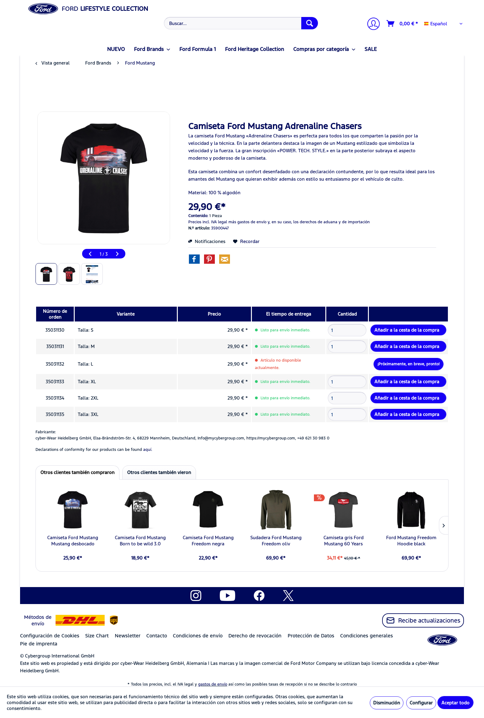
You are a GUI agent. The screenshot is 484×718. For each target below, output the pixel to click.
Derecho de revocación (255, 635)
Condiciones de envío (198, 635)
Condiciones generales (366, 635)
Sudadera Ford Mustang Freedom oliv (276, 541)
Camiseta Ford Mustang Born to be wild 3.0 (140, 541)
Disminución (386, 703)
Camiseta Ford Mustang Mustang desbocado (72, 541)
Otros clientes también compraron (77, 472)
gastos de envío (212, 684)
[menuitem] (240, 23)
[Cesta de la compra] (402, 23)
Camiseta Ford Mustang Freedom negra (208, 541)
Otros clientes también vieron (159, 472)
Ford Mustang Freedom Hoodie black (411, 541)
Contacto (156, 635)
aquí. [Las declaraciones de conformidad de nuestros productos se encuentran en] (147, 449)
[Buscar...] (241, 23)
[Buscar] (309, 23)
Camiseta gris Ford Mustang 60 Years (343, 541)
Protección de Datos (311, 635)
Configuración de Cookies (49, 635)
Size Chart (97, 635)
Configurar (421, 703)
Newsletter (127, 635)
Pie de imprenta (38, 643)
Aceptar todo (455, 703)
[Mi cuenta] (371, 24)
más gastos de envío (247, 222)
